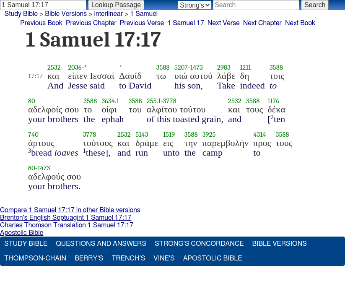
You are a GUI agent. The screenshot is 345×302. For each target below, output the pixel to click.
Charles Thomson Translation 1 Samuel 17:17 (66, 225)
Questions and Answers (101, 243)
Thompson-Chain (35, 258)
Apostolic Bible (21, 232)
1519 (169, 134)
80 (31, 101)
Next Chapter (262, 23)
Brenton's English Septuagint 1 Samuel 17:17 (65, 217)
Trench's (128, 258)
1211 (245, 67)
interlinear (108, 13)
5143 (141, 134)
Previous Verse (142, 23)
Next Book (300, 23)
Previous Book (41, 23)
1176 (273, 101)
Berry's (89, 258)
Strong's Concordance (199, 243)
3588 (163, 67)
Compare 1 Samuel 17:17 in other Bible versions (70, 210)
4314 (259, 134)
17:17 (35, 76)
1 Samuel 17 (185, 23)
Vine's (163, 258)
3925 (209, 134)
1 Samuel (144, 13)
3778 (169, 101)
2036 (74, 67)
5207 (181, 67)
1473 (196, 67)
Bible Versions (66, 13)
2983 (224, 67)
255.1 (154, 101)
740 (33, 134)
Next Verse (224, 23)
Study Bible (21, 13)
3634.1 (110, 101)
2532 (54, 67)
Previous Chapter (91, 23)
